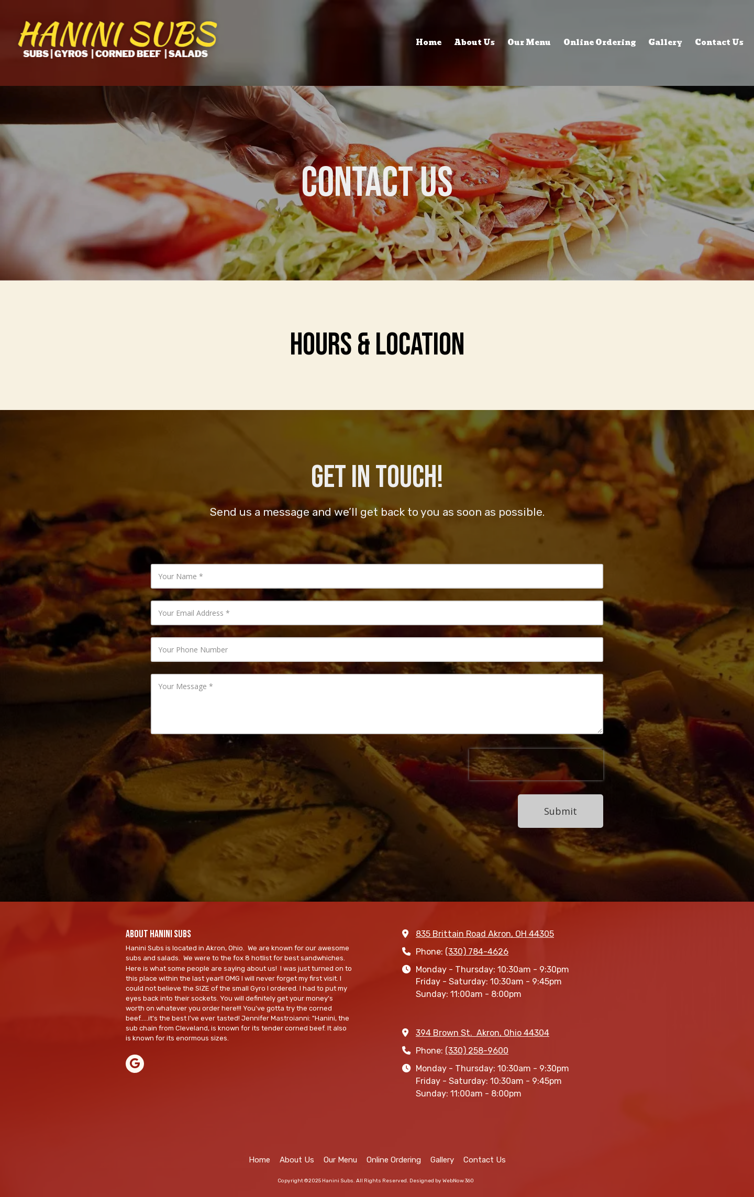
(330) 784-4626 (476, 952)
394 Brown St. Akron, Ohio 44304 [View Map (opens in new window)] (482, 1033)
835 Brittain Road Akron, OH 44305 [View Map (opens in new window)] (485, 934)
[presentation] (536, 764)
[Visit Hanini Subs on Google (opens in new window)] (135, 1064)
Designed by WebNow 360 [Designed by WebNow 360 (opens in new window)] (441, 1181)
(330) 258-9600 (476, 1051)
